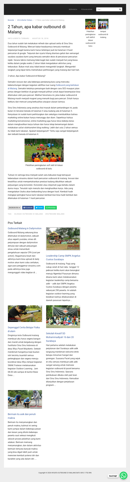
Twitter (39, 208)
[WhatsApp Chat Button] (123, 475)
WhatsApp (51, 208)
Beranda (73, 9)
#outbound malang (54, 214)
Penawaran (86, 9)
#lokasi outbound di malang (28, 214)
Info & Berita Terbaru (24, 20)
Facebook (28, 208)
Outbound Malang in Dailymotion (24, 228)
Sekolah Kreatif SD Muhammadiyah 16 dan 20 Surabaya (60, 337)
